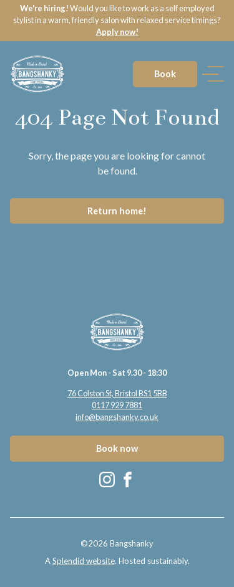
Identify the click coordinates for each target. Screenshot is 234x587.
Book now (117, 448)
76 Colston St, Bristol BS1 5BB (117, 393)
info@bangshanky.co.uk (117, 417)
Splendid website (83, 561)
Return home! (117, 211)
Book (165, 74)
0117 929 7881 (117, 405)
